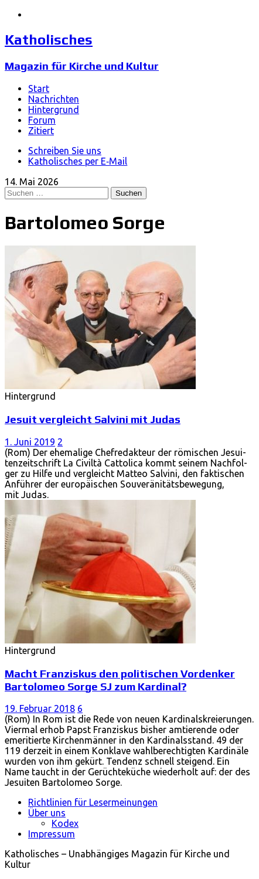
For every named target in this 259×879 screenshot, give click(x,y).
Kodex (65, 823)
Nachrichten (53, 99)
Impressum (51, 834)
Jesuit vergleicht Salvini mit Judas (92, 419)
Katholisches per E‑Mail (77, 161)
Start (38, 88)
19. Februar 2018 (40, 708)
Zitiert (41, 130)
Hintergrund (53, 109)
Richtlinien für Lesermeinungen (93, 802)
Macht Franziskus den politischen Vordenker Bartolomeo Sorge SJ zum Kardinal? (120, 680)
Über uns (47, 813)
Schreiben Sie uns (64, 150)
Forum (42, 120)
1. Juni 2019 (30, 442)
